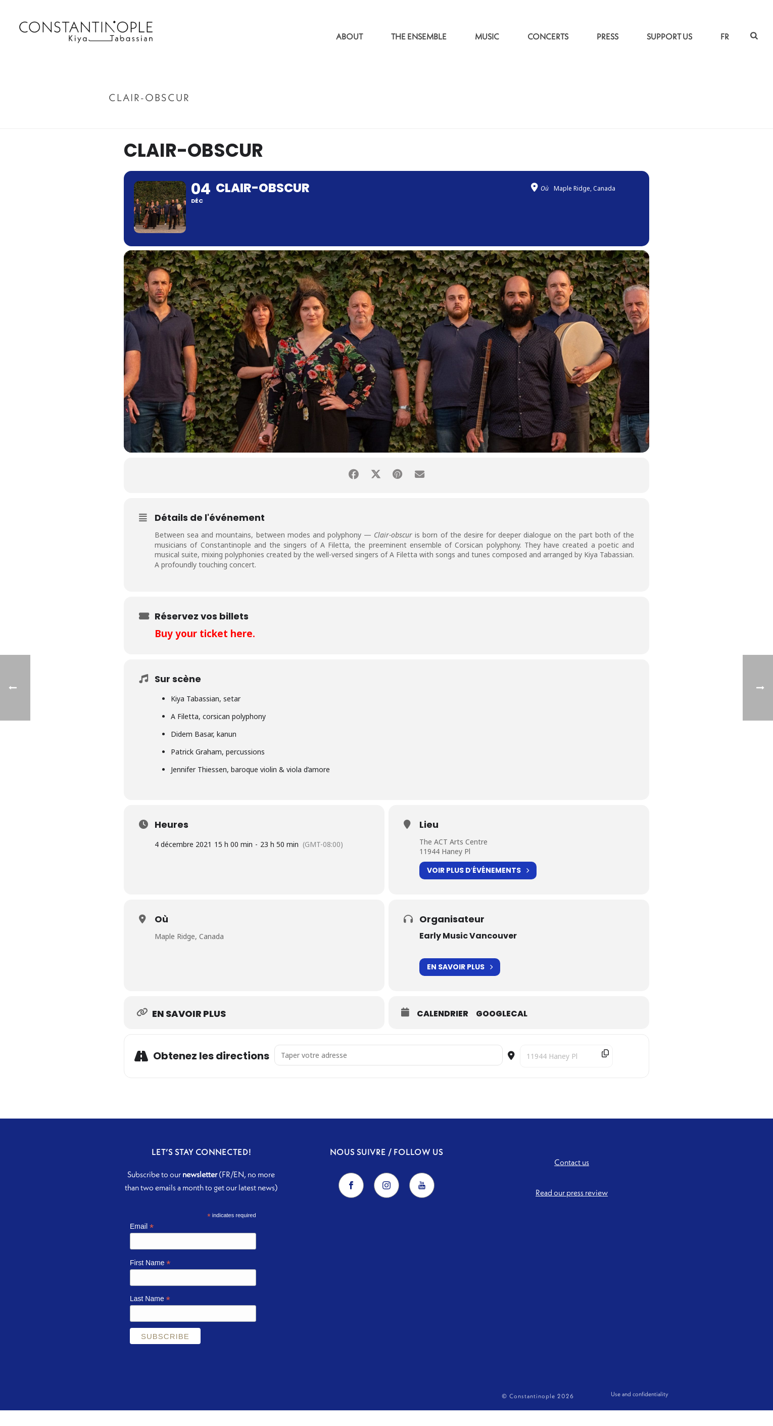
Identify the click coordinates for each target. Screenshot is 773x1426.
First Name (150, 1278)
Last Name (150, 1314)
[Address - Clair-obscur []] (388, 1070)
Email (142, 1241)
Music (487, 36)
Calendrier (442, 1029)
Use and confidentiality (639, 1411)
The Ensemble (419, 36)
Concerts (547, 36)
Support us (669, 36)
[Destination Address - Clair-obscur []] (566, 1071)
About (349, 36)
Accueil (599, 119)
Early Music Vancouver (468, 951)
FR (724, 36)
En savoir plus (460, 982)
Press (607, 36)
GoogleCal (501, 1029)
